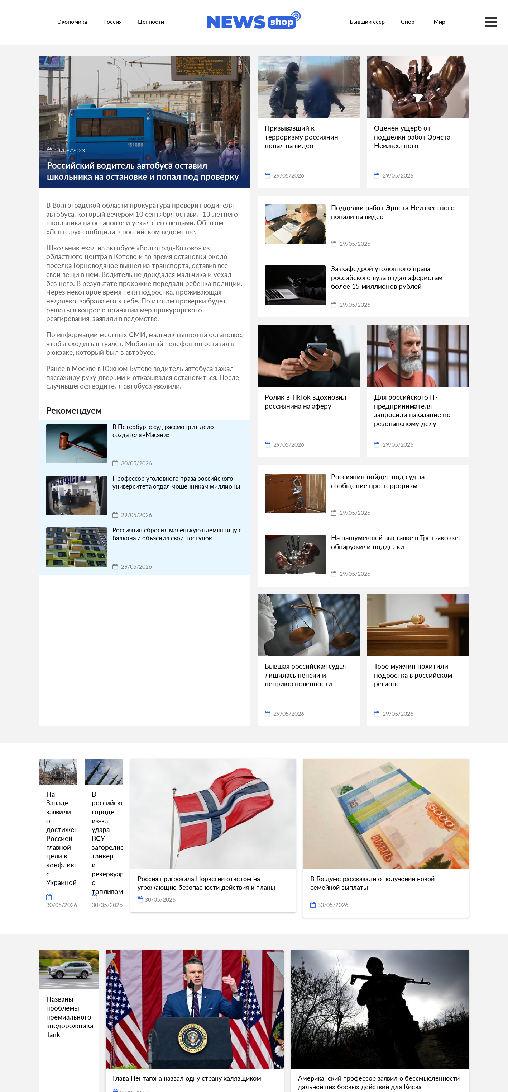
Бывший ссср (367, 21)
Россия (112, 21)
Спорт (409, 21)
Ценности (151, 21)
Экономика (72, 21)
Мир (439, 21)
